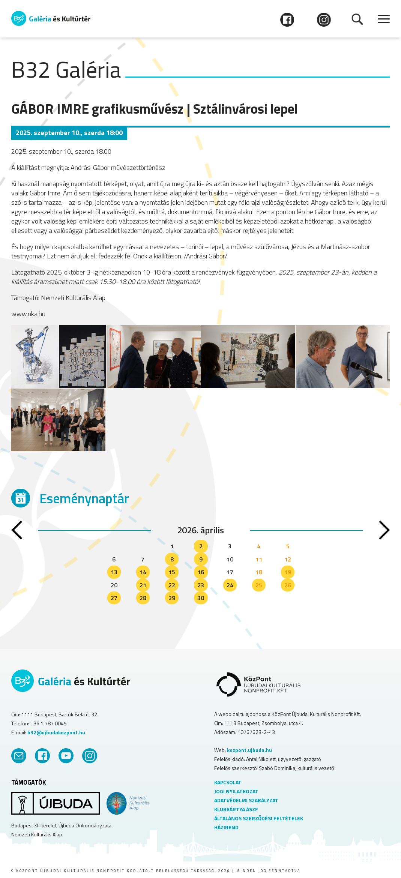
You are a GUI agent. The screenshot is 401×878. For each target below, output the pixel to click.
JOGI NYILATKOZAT (236, 791)
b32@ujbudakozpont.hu (56, 732)
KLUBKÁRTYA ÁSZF (236, 809)
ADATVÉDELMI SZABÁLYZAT (246, 800)
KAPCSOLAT (228, 782)
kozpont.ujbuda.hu (249, 750)
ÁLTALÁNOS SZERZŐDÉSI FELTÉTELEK (258, 818)
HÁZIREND (226, 827)
